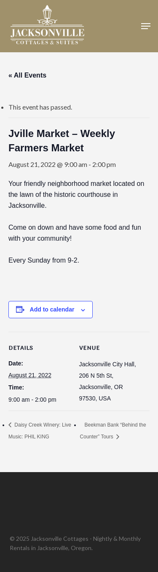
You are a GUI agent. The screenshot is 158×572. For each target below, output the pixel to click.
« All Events (27, 75)
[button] (145, 26)
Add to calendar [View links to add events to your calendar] (52, 309)
